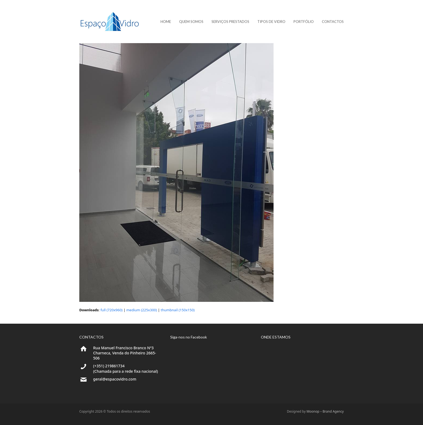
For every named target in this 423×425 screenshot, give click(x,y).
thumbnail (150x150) (178, 309)
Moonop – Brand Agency (325, 411)
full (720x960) (111, 309)
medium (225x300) (141, 309)
